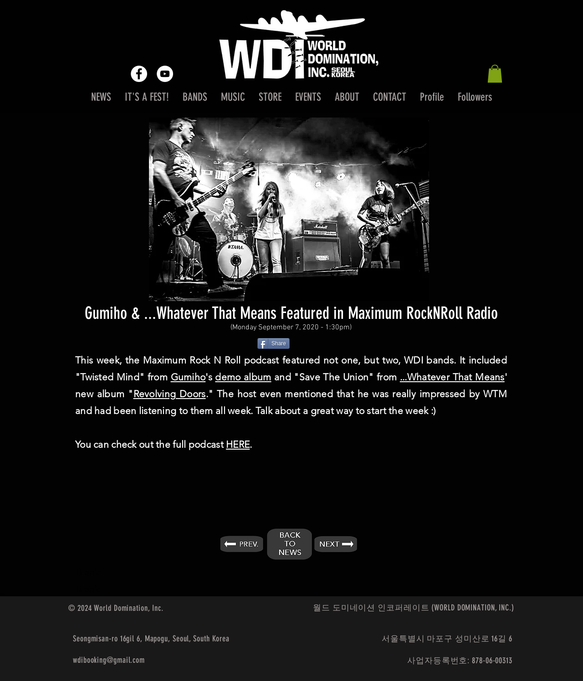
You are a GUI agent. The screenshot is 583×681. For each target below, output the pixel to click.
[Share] (273, 343)
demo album (243, 377)
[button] (494, 73)
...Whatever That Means (452, 377)
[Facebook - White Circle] (139, 74)
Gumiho (188, 377)
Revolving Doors (169, 393)
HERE (238, 444)
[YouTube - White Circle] (165, 74)
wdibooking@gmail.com (109, 660)
